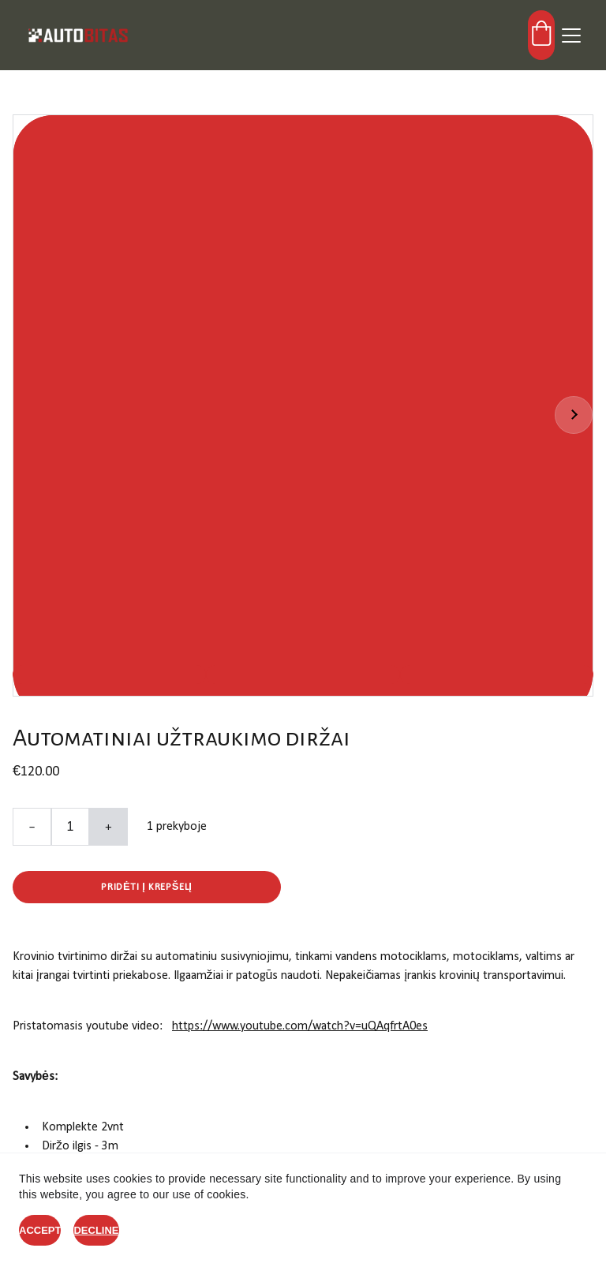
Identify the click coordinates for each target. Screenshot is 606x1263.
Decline (95, 1230)
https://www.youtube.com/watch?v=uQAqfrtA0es (300, 1026)
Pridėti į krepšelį (146, 887)
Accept (40, 1230)
